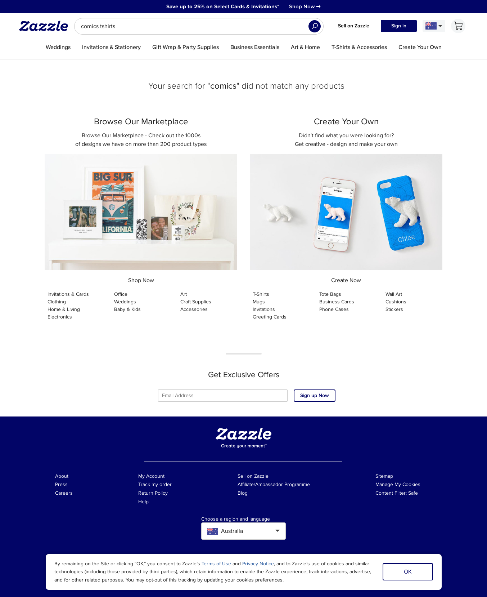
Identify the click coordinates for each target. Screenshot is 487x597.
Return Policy (153, 493)
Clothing (57, 302)
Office (120, 294)
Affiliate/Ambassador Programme (274, 484)
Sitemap (384, 476)
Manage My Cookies (397, 484)
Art (183, 294)
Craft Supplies (195, 302)
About (61, 476)
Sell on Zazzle (353, 26)
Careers (64, 493)
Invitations (264, 309)
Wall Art (393, 294)
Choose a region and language (235, 519)
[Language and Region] (434, 26)
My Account (151, 476)
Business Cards (336, 302)
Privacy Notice (258, 564)
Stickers (394, 309)
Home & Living (64, 309)
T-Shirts (261, 294)
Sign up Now (314, 395)
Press (61, 484)
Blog (243, 493)
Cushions (395, 302)
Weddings (125, 302)
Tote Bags (330, 294)
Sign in (398, 26)
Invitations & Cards (68, 294)
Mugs (259, 302)
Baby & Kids (127, 309)
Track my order (155, 484)
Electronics (60, 317)
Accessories (194, 309)
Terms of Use (216, 564)
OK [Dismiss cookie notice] (408, 571)
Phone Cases (334, 309)
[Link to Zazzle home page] (46, 26)
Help (143, 502)
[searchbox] (199, 26)
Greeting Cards (270, 317)
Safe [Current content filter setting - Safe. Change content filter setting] (413, 493)
